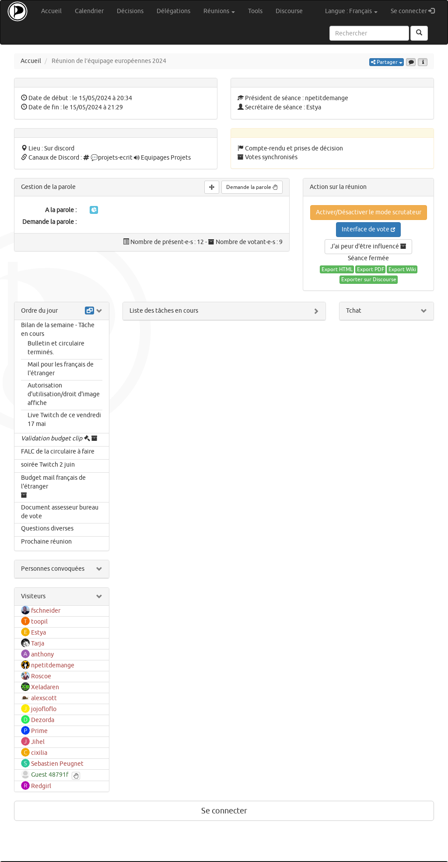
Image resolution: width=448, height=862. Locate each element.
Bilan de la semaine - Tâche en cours (57, 329)
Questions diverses (47, 528)
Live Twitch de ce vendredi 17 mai (64, 420)
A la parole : (61, 210)
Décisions (130, 11)
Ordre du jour (39, 310)
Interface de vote (368, 229)
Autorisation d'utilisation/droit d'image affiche (64, 394)
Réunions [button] (219, 11)
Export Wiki (402, 269)
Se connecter (416, 11)
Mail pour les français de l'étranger (61, 369)
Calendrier (89, 11)
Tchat (353, 310)
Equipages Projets (166, 157)
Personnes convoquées (52, 568)
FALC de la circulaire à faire (57, 451)
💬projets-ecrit (112, 157)
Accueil (51, 11)
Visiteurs (33, 596)
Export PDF (370, 269)
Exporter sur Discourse (368, 279)
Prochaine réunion (46, 541)
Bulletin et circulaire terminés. (56, 348)
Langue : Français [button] (351, 11)
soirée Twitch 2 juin (48, 464)
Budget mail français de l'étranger (53, 482)
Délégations (173, 11)
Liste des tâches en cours (164, 310)
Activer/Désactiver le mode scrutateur (368, 212)
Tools (255, 11)
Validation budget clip (51, 438)
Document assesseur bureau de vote (59, 512)
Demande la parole (252, 187)
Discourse (289, 11)
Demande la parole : (49, 222)
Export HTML (337, 269)
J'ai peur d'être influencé (368, 246)
